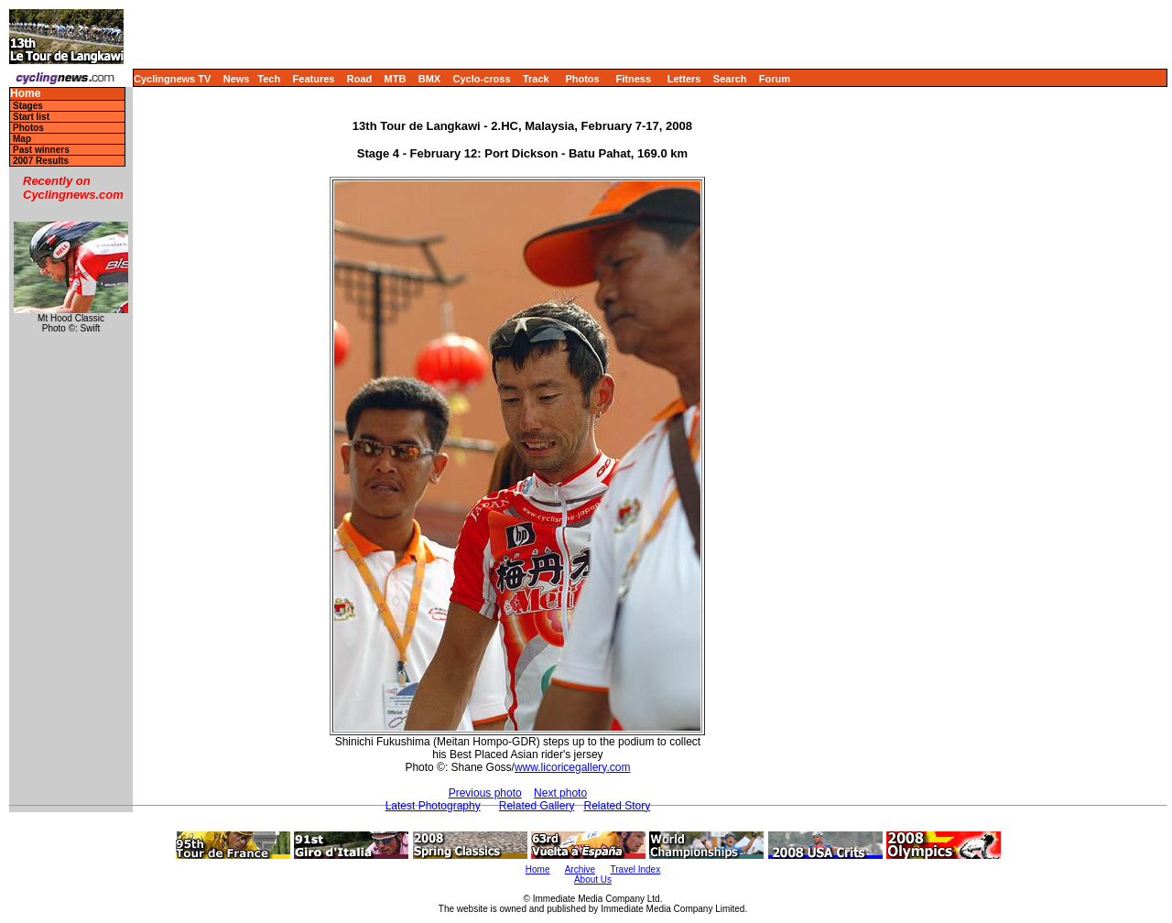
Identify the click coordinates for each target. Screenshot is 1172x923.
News (236, 78)
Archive (580, 869)
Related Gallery (537, 805)
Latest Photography (433, 805)
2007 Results (41, 161)
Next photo (560, 793)
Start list (31, 117)
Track (536, 78)
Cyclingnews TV (172, 78)
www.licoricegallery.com (572, 767)
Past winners (41, 150)
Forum (774, 78)
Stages (28, 106)
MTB (396, 78)
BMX (429, 78)
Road (360, 78)
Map (22, 139)
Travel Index (636, 869)
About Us (593, 879)
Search (730, 78)
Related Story (616, 805)
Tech (268, 78)
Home (25, 94)
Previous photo (485, 793)
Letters (684, 78)
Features (314, 78)
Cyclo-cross (482, 78)
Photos (582, 78)
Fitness (633, 78)
